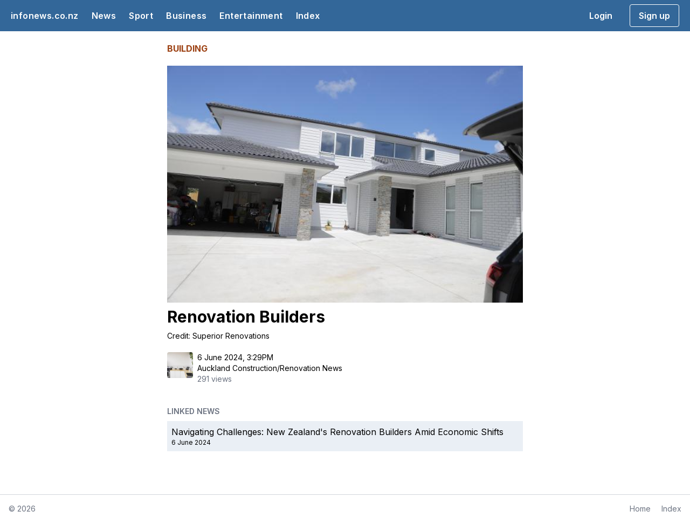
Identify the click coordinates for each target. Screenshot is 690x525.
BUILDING (187, 48)
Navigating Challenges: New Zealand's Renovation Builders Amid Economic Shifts (337, 431)
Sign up (654, 15)
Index (308, 15)
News (104, 15)
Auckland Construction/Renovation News (269, 368)
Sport (141, 15)
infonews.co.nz (45, 15)
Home (640, 508)
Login (600, 15)
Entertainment (250, 15)
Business (186, 15)
